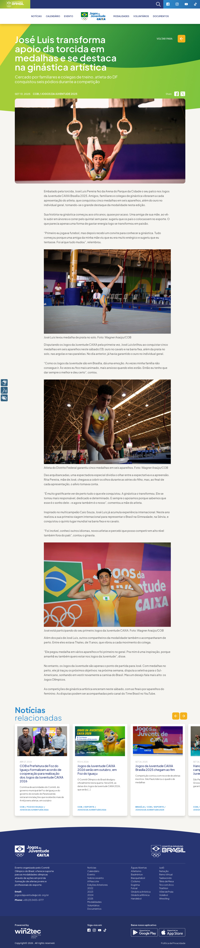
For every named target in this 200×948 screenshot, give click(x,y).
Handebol (136, 898)
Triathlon (163, 888)
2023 (90, 891)
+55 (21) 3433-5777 (33, 899)
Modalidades (121, 16)
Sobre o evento (95, 877)
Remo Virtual (165, 874)
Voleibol (163, 894)
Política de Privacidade (173, 943)
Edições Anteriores (97, 884)
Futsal (134, 888)
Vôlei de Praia (166, 891)
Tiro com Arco (166, 884)
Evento (91, 874)
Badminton (137, 874)
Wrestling (164, 898)
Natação (164, 871)
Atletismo (136, 871)
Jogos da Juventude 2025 (59, 93)
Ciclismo (135, 881)
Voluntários (141, 16)
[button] (175, 716)
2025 (90, 898)
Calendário (53, 16)
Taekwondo (165, 877)
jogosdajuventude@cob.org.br (32, 894)
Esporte (89, 807)
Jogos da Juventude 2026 (34, 810)
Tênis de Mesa (166, 881)
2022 (90, 888)
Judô (161, 867)
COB (36, 93)
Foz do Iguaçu (35, 807)
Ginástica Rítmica (140, 894)
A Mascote (93, 881)
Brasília (140, 807)
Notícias (36, 16)
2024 (90, 894)
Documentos (161, 16)
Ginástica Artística (140, 891)
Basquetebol (138, 877)
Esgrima (135, 884)
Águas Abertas (139, 867)
